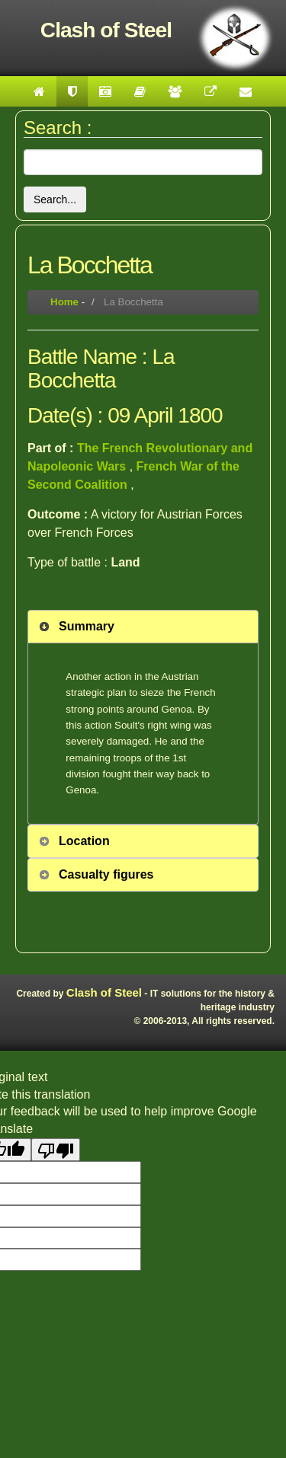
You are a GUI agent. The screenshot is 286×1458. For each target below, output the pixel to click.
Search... (55, 199)
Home (64, 302)
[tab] (143, 626)
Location (84, 840)
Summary (86, 626)
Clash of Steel (104, 992)
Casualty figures (106, 874)
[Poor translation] (55, 1149)
